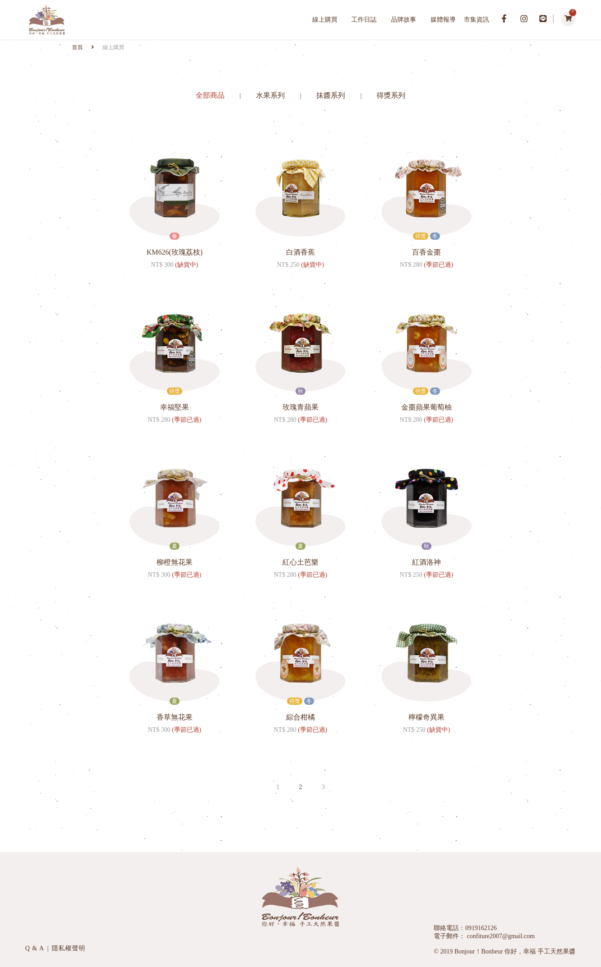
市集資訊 (476, 19)
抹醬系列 (331, 95)
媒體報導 (443, 19)
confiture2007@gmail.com (499, 936)
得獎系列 (391, 95)
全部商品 (211, 95)
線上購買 (324, 19)
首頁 (78, 47)
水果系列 (271, 95)
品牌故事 (403, 19)
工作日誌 (364, 19)
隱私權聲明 (68, 948)
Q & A (35, 948)
